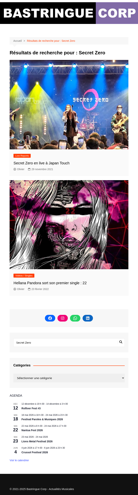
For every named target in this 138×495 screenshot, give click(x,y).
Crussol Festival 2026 (34, 452)
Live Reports (22, 155)
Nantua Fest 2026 (32, 430)
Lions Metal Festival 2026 (36, 441)
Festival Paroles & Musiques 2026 (42, 419)
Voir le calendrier (19, 460)
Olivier (18, 169)
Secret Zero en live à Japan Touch (41, 163)
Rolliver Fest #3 (31, 408)
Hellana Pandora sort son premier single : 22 (50, 283)
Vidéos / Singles (24, 275)
